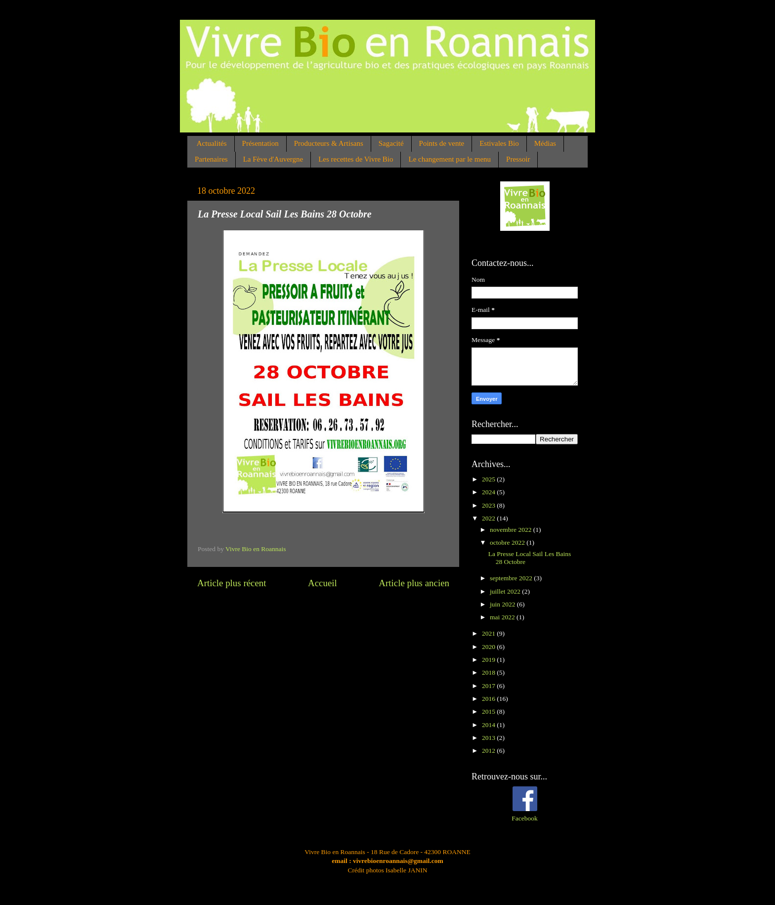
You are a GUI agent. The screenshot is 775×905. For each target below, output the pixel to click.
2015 (489, 711)
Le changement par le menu (449, 159)
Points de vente (442, 143)
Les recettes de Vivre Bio (355, 159)
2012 (489, 750)
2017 (489, 686)
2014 (489, 725)
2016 (489, 698)
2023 (489, 505)
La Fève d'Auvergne (273, 159)
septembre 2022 (512, 578)
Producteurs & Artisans (328, 143)
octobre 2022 (508, 542)
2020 (489, 646)
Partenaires (211, 159)
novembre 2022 (511, 529)
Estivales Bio (499, 143)
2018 (489, 672)
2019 (489, 659)
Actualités (212, 143)
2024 (489, 492)
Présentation (260, 143)
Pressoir (518, 159)
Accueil (322, 583)
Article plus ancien (414, 583)
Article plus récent (231, 583)
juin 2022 (503, 604)
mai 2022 (503, 617)
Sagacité (391, 143)
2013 (489, 737)
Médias (545, 143)
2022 (489, 518)
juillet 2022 (506, 591)
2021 (489, 633)
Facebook (524, 818)
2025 (489, 479)
